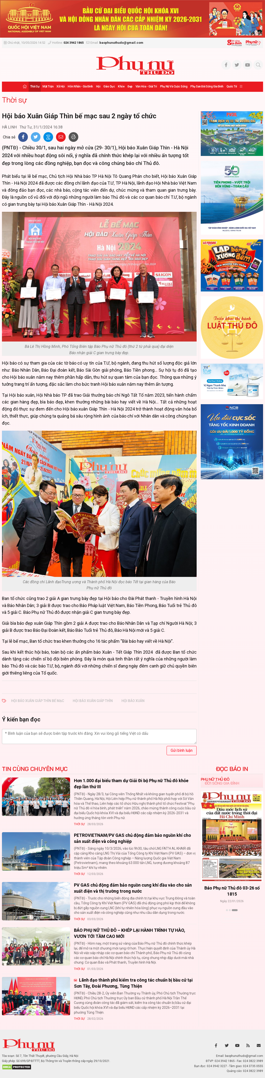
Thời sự (35, 86)
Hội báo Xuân (133, 701)
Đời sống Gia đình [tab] (222, 783)
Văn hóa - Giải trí (146, 86)
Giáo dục (109, 86)
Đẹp (130, 86)
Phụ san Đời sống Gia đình (206, 86)
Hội (98, 86)
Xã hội (60, 86)
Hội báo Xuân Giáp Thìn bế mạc (37, 701)
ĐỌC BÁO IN (232, 769)
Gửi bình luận (182, 750)
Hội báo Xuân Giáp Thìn (93, 701)
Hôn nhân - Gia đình (80, 86)
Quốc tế (231, 86)
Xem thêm (232, 919)
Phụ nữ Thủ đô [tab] (215, 779)
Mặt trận (47, 86)
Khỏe (121, 86)
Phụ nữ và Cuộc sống (173, 86)
